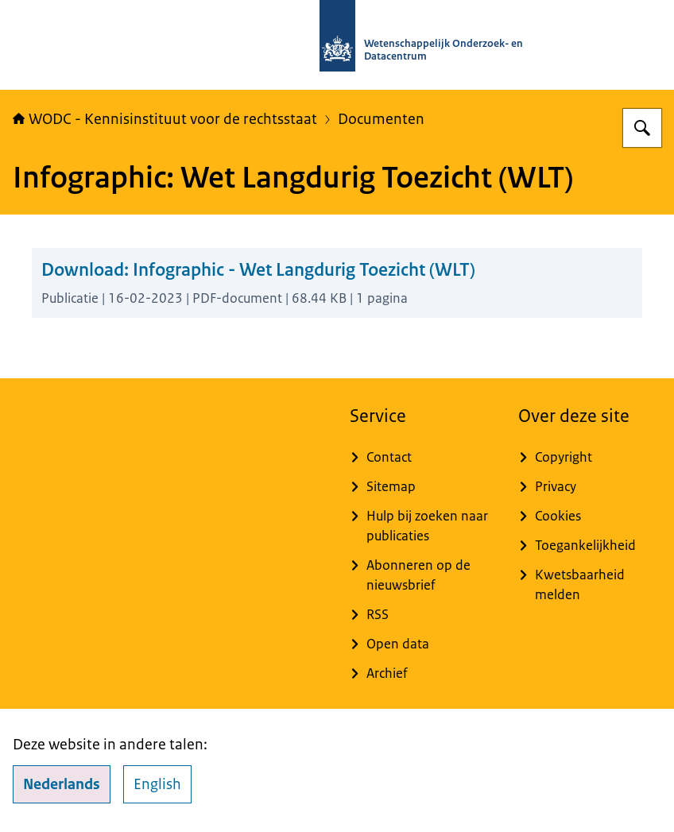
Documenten (381, 119)
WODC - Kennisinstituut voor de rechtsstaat (165, 119)
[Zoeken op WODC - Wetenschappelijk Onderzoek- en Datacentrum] (642, 128)
